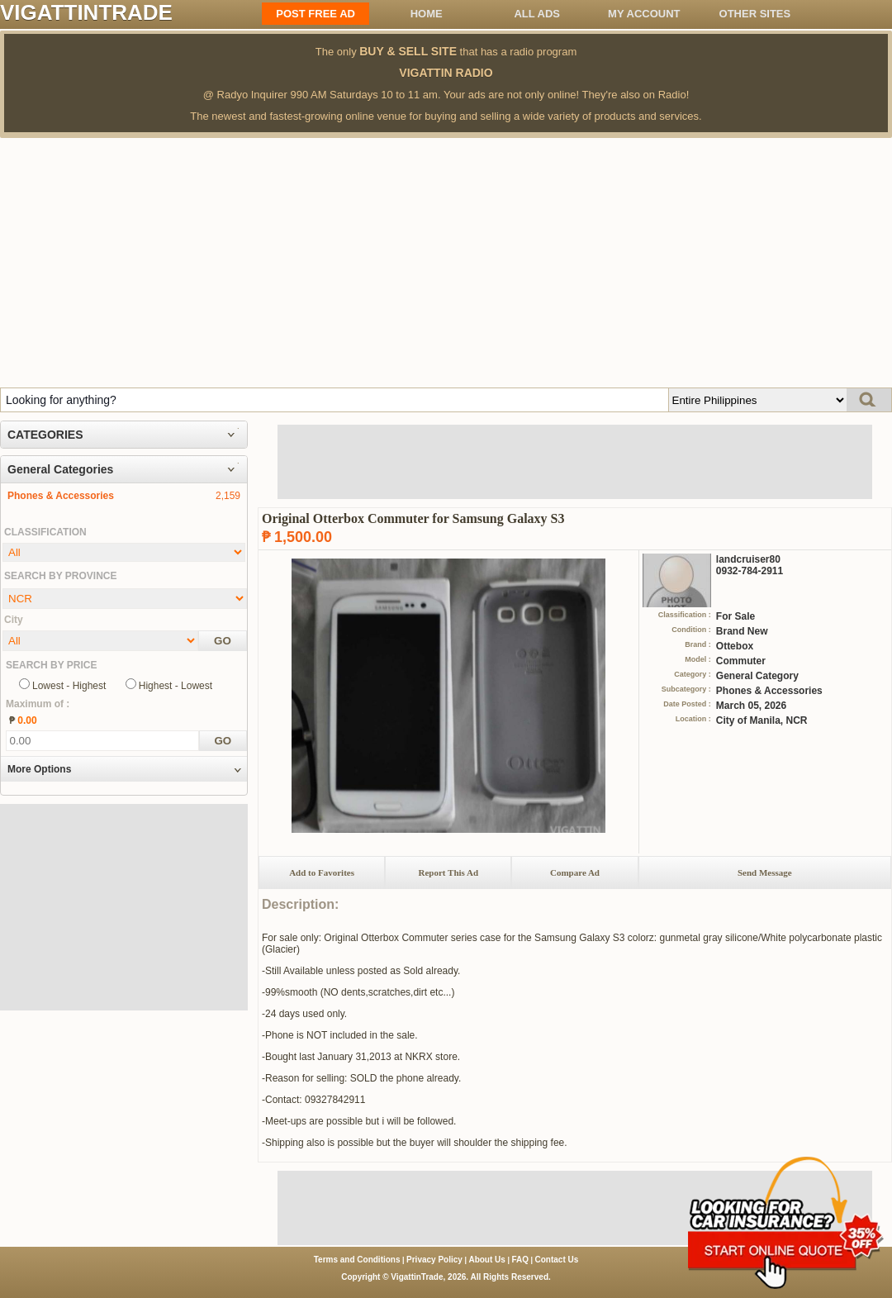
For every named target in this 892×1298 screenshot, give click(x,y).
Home (426, 13)
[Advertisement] (446, 262)
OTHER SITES (755, 13)
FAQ (520, 1259)
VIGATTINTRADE (86, 12)
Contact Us (557, 1259)
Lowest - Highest (69, 686)
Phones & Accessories (60, 496)
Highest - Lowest (175, 686)
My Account (644, 13)
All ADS (537, 13)
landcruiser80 (748, 559)
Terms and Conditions (357, 1259)
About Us (486, 1259)
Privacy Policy (434, 1259)
